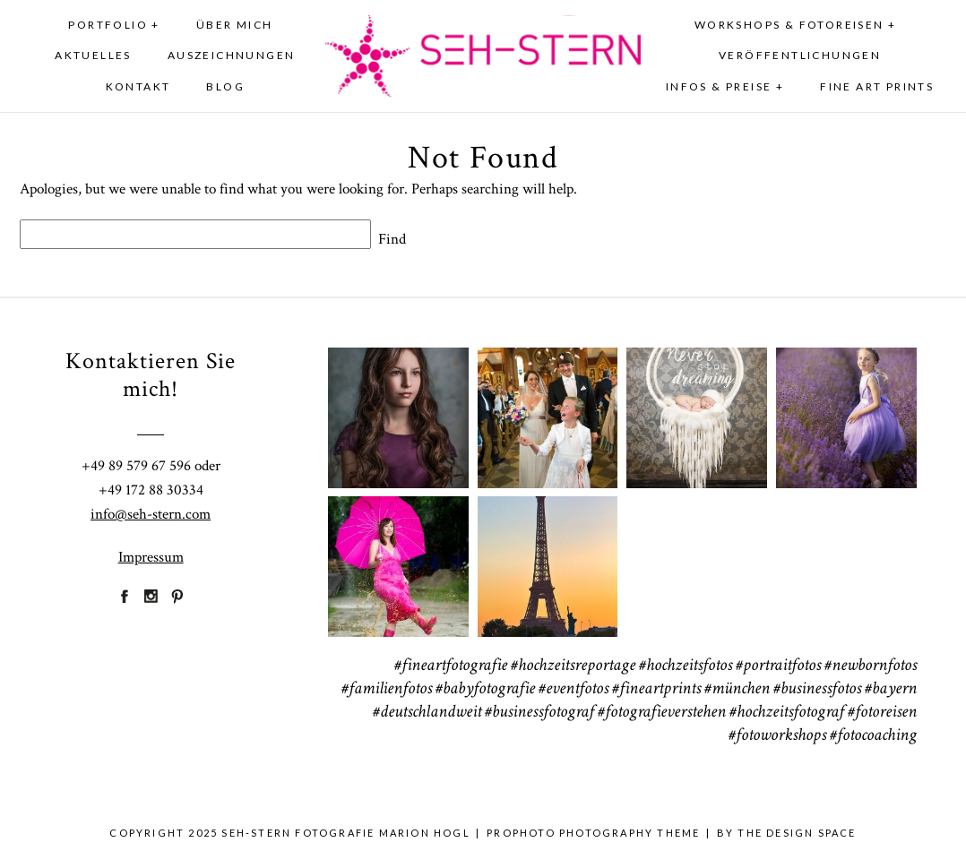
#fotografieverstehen (662, 713)
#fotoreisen (882, 713)
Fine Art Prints (877, 86)
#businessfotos (817, 690)
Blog (225, 86)
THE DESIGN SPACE (796, 832)
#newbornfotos (870, 666)
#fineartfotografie (450, 666)
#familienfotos (386, 690)
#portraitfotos (778, 666)
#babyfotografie (485, 690)
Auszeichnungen (232, 55)
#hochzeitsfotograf (786, 713)
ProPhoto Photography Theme (593, 832)
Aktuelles (93, 55)
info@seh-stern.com (151, 514)
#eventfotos (573, 690)
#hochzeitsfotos (685, 666)
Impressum (151, 557)
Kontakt (138, 86)
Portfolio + (114, 24)
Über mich (234, 24)
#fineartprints (656, 690)
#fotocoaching (873, 736)
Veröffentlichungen (800, 55)
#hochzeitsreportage (573, 666)
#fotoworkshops (777, 736)
